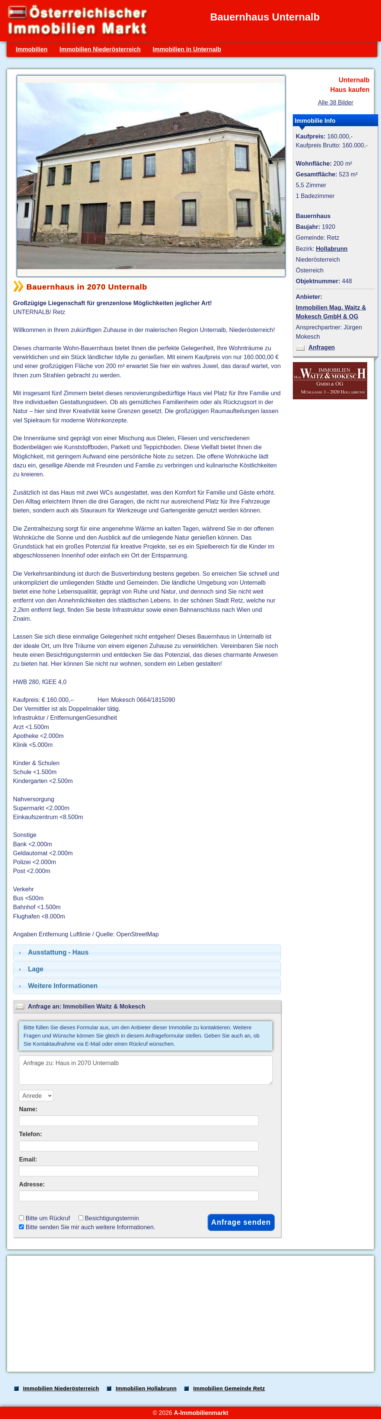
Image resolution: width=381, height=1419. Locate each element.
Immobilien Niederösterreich (100, 49)
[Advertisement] (189, 1314)
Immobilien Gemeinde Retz (229, 1388)
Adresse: (32, 1184)
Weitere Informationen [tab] (57, 986)
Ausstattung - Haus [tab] (53, 952)
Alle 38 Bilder (335, 102)
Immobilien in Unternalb (187, 49)
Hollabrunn (332, 248)
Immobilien (31, 49)
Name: (28, 1109)
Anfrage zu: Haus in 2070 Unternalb (146, 1070)
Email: (28, 1159)
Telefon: (30, 1134)
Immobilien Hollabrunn (146, 1388)
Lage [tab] (30, 969)
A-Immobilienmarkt (201, 1412)
